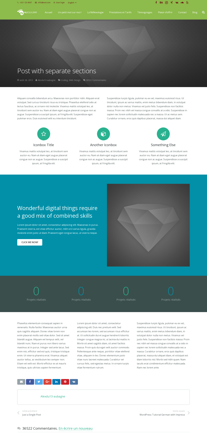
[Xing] (171, 2)
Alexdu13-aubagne (46, 80)
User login (60, 2)
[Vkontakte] (176, 2)
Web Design (74, 80)
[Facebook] (156, 2)
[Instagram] (166, 2)
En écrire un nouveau (76, 428)
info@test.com (44, 2)
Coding (64, 80)
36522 (96, 80)
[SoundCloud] (182, 2)
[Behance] (161, 2)
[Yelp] (187, 2)
